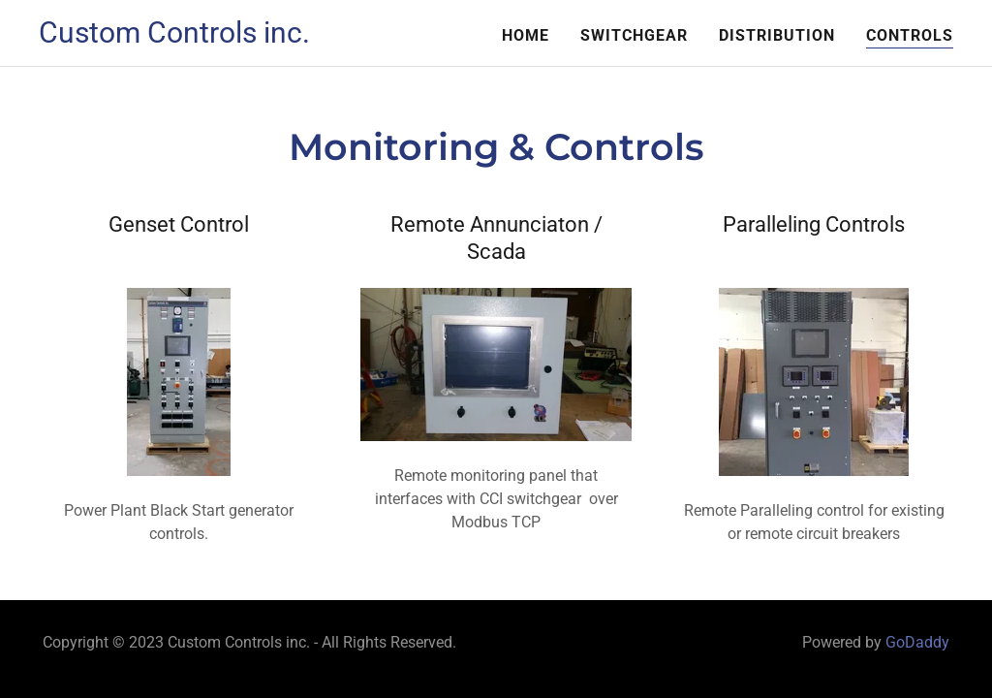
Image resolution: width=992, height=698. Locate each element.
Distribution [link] (777, 35)
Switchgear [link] (634, 35)
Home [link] (525, 35)
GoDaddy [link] (917, 642)
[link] (174, 37)
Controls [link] (909, 35)
